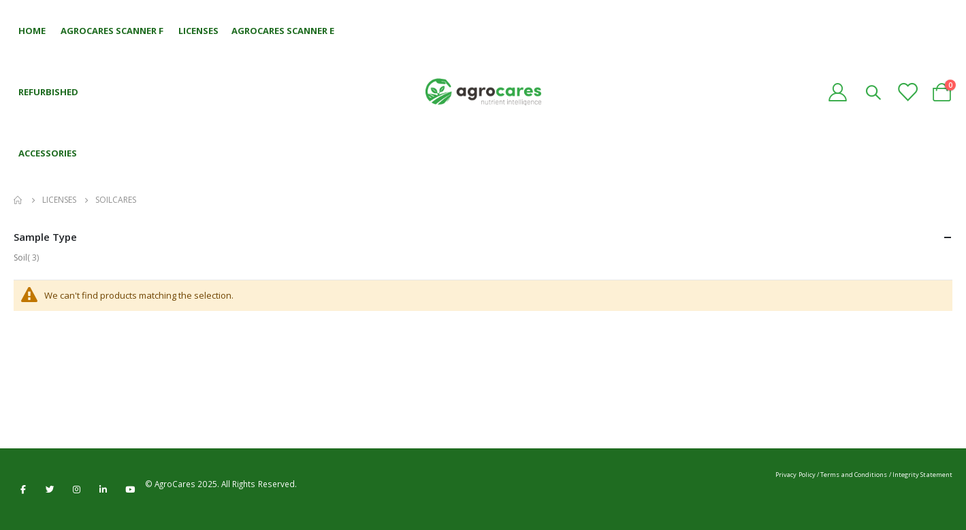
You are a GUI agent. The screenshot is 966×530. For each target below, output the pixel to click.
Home (18, 200)
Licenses (59, 200)
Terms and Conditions (853, 474)
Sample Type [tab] (483, 237)
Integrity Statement (922, 474)
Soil (29, 257)
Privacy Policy (795, 474)
